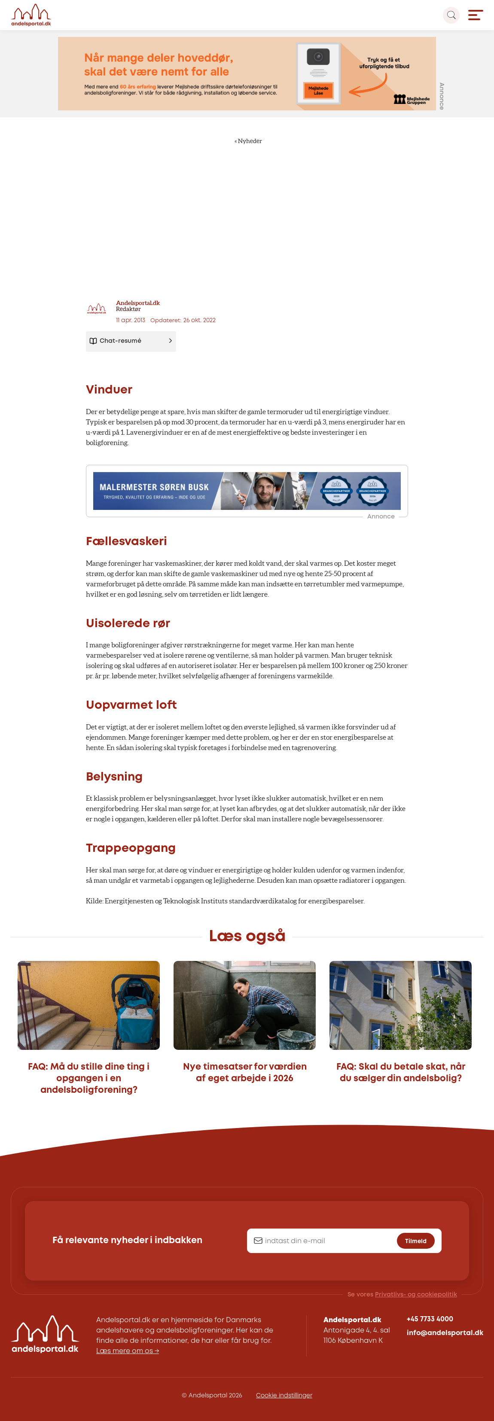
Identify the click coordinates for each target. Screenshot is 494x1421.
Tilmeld (416, 1241)
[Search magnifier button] (451, 15)
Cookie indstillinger (284, 1395)
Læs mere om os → (127, 1351)
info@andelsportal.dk (445, 1333)
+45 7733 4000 (430, 1319)
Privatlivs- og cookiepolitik (416, 1294)
